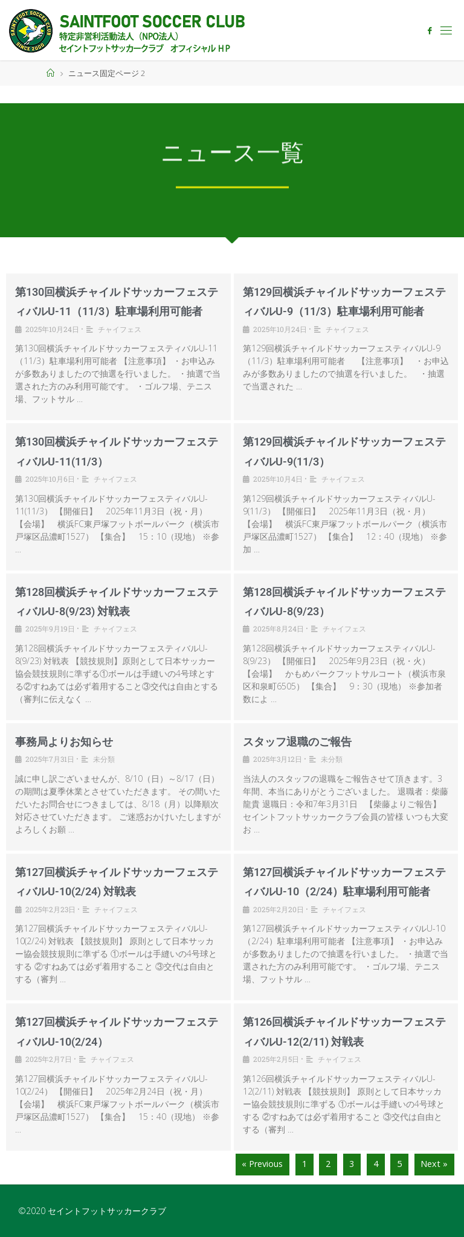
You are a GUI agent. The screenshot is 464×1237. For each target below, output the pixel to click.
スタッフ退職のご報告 (297, 741)
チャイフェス (119, 329)
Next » (434, 1163)
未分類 (104, 759)
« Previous (262, 1163)
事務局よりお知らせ (64, 741)
